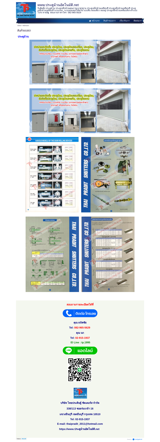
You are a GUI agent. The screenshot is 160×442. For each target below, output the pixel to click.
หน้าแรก (19, 26)
